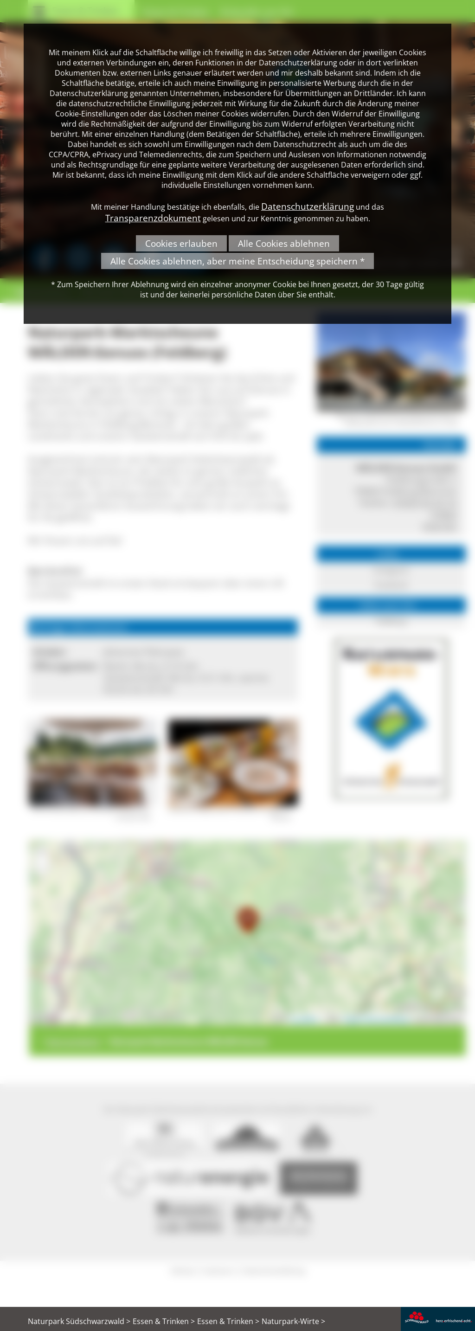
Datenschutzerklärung (307, 206)
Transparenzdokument (153, 218)
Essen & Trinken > (164, 1321)
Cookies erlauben (181, 243)
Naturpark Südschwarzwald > (79, 1321)
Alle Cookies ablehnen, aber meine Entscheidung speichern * (237, 261)
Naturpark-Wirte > (293, 1321)
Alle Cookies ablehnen (284, 243)
